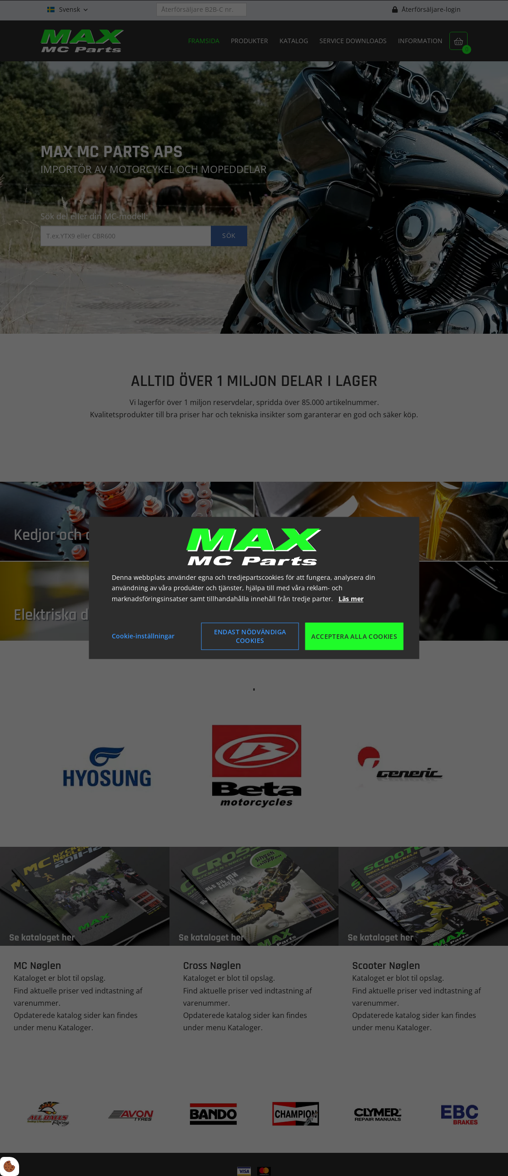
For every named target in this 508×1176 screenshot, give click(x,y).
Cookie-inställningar (143, 636)
